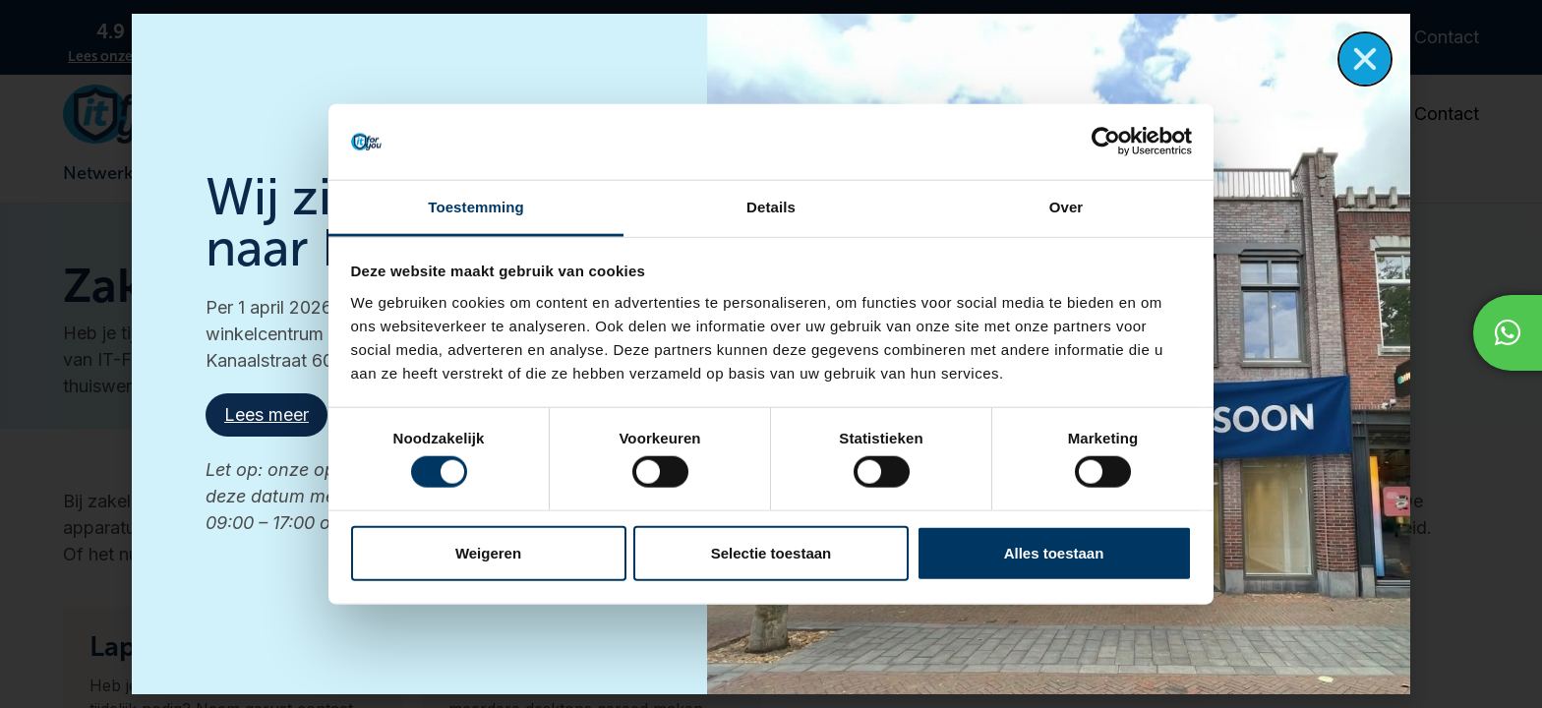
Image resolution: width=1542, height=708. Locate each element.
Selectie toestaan (771, 552)
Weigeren (488, 552)
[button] (1365, 59)
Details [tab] (771, 207)
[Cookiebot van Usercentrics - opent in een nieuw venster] (1106, 141)
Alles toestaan (1054, 552)
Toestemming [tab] (476, 207)
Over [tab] (1066, 207)
